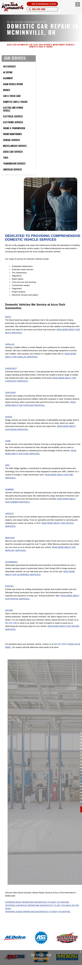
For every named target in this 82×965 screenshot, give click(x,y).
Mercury (10, 538)
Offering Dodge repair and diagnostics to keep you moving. (38, 912)
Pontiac (9, 586)
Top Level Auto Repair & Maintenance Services (51, 45)
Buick (8, 317)
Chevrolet (11, 368)
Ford (8, 441)
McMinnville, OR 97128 (38, 22)
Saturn (9, 610)
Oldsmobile (11, 562)
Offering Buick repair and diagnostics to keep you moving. (37, 902)
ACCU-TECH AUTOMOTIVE (17, 45)
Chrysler (10, 393)
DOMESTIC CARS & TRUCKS (41, 47)
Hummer (9, 489)
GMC (7, 465)
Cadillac (10, 344)
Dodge (8, 417)
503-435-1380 (38, 9)
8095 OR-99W (24, 22)
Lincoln (9, 514)
